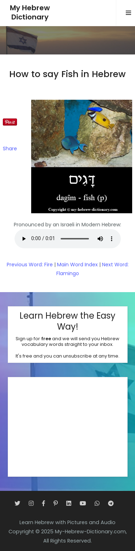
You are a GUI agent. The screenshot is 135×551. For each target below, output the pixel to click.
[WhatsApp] (97, 503)
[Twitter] (17, 503)
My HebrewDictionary (30, 12)
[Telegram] (111, 503)
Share (10, 148)
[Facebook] (43, 503)
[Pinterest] (56, 503)
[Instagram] (31, 503)
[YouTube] (83, 503)
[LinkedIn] (68, 503)
